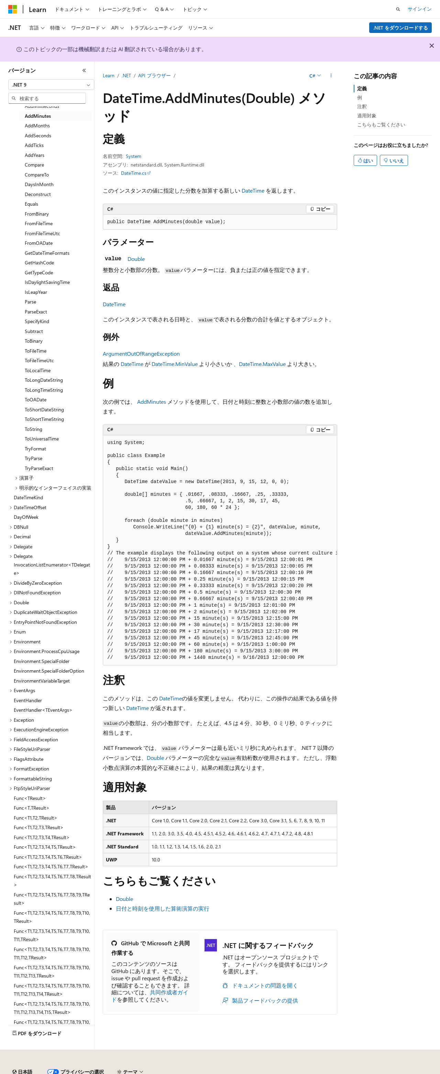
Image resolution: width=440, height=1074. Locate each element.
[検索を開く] (398, 9)
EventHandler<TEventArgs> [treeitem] (43, 710)
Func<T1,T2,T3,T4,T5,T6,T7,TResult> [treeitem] (51, 866)
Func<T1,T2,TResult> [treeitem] (35, 817)
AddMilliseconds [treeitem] (42, 106)
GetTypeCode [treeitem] (39, 272)
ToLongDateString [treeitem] (44, 380)
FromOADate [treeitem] (39, 243)
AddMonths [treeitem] (37, 125)
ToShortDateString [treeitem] (44, 409)
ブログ (95, 1069)
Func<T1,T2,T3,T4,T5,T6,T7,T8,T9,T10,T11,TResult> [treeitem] (52, 935)
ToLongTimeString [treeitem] (44, 390)
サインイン (420, 8)
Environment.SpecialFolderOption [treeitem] (49, 670)
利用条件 (295, 1069)
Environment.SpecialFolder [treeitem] (41, 661)
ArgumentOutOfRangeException (141, 353)
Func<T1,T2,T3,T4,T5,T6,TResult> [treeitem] (48, 857)
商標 (318, 1069)
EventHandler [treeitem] (28, 700)
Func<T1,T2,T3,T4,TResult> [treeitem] (42, 837)
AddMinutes (151, 401)
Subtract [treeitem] (34, 331)
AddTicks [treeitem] (34, 145)
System (133, 156)
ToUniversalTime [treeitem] (42, 438)
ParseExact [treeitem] (36, 311)
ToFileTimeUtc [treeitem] (39, 360)
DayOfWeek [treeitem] (26, 517)
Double (136, 258)
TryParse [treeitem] (33, 458)
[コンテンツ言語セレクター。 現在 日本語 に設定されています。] (22, 1053)
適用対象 (366, 115)
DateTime (253, 190)
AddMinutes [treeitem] (38, 116)
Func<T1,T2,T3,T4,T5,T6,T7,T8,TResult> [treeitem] (52, 880)
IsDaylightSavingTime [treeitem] (47, 282)
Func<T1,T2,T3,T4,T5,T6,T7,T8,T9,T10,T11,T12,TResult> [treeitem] (52, 953)
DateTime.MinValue (175, 363)
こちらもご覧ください (381, 124)
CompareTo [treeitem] (37, 174)
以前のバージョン (61, 1069)
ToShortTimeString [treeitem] (44, 419)
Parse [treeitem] (30, 301)
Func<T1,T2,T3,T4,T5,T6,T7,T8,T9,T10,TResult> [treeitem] (52, 917)
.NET (126, 75)
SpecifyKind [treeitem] (37, 321)
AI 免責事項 (20, 1069)
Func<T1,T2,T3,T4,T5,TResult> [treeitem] (45, 847)
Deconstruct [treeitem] (38, 194)
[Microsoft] (12, 9)
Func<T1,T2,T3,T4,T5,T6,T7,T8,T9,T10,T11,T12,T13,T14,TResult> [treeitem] (52, 989)
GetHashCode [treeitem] (39, 262)
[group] (220, 550)
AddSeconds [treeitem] (38, 135)
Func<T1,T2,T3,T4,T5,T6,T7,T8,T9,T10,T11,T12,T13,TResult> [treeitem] (52, 971)
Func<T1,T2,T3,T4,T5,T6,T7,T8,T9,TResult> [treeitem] (52, 898)
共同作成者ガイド (149, 996)
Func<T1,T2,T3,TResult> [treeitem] (39, 827)
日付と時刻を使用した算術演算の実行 (162, 908)
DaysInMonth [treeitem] (39, 184)
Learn (108, 75)
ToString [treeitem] (33, 429)
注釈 (362, 106)
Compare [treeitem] (34, 164)
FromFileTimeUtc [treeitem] (42, 233)
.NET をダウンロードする (400, 27)
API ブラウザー (154, 75)
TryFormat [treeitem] (35, 448)
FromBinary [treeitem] (37, 213)
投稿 (121, 1069)
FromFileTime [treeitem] (39, 223)
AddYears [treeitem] (34, 155)
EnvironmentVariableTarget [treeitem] (42, 680)
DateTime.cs (133, 173)
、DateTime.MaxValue (259, 363)
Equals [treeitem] (31, 204)
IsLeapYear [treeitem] (36, 292)
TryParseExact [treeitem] (39, 468)
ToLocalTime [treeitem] (38, 370)
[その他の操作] (331, 75)
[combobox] (51, 84)
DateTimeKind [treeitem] (28, 497)
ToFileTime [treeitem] (35, 350)
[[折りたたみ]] (84, 70)
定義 (362, 88)
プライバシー (148, 1069)
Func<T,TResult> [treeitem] (32, 807)
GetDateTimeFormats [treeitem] (47, 253)
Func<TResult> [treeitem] (30, 798)
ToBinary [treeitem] (34, 341)
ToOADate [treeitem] (35, 399)
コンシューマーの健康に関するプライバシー (224, 1069)
